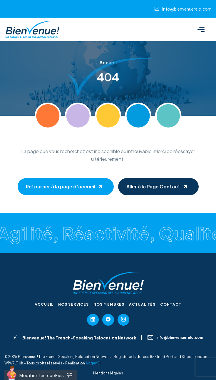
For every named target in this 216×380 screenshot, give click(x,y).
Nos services (73, 304)
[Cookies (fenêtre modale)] (40, 375)
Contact (170, 304)
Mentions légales (108, 373)
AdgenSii (93, 363)
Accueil (44, 304)
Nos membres (108, 304)
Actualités (142, 304)
